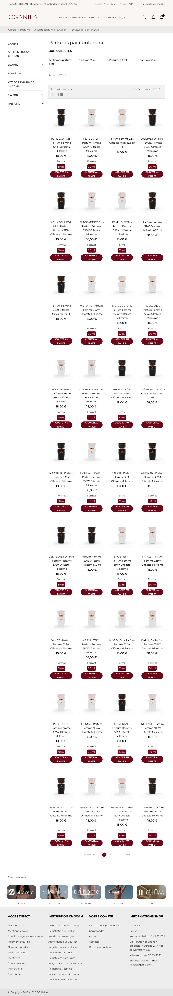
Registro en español (60, 952)
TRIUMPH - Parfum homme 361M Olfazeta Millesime (152, 811)
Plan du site (15, 968)
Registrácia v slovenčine (62, 979)
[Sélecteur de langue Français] (110, 4)
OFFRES (111, 17)
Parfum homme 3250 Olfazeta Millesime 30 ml (61, 309)
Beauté (13, 64)
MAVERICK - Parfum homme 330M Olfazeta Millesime (61, 477)
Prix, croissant (152, 89)
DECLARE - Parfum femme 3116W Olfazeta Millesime (152, 728)
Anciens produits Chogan (20, 53)
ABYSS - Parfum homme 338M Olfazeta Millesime (122, 393)
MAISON (100, 17)
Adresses (94, 941)
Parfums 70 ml (57, 75)
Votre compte (101, 916)
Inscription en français (61, 936)
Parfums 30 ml (118, 60)
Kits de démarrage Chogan (21, 84)
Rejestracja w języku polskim (65, 974)
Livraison (13, 925)
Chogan (122, 17)
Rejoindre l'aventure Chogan (65, 925)
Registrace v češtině (60, 968)
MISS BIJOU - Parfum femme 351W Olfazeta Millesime (122, 644)
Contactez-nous (17, 963)
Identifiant (14, 957)
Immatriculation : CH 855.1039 (147, 936)
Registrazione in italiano (62, 947)
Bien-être (14, 73)
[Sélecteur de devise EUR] (133, 4)
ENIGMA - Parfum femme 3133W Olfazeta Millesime (92, 728)
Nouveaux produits (19, 947)
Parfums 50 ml (148, 60)
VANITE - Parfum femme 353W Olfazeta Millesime (61, 644)
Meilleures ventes (18, 952)
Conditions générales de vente (25, 936)
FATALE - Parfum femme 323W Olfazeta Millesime (152, 560)
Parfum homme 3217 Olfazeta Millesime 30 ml (152, 393)
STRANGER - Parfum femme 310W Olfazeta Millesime (91, 811)
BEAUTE (63, 17)
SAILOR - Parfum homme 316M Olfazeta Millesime (122, 477)
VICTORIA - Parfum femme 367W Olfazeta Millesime (91, 309)
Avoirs (92, 936)
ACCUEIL (13, 44)
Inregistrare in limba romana (65, 963)
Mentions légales (18, 930)
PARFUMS (74, 17)
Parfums (14, 103)
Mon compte (15, 974)
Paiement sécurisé (19, 941)
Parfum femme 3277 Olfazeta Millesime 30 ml (122, 142)
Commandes (96, 930)
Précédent (88, 854)
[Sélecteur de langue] (153, 17)
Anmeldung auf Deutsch (63, 941)
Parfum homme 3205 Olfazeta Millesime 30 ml (91, 560)
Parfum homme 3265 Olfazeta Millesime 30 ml (152, 226)
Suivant (127, 854)
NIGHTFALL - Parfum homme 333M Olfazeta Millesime (61, 811)
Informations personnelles (104, 925)
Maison (13, 95)
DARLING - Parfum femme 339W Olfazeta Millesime (152, 644)
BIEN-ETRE (88, 17)
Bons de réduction (100, 947)
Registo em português (61, 957)
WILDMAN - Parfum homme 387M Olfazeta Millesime (152, 477)
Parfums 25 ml (87, 60)
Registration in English (61, 930)
